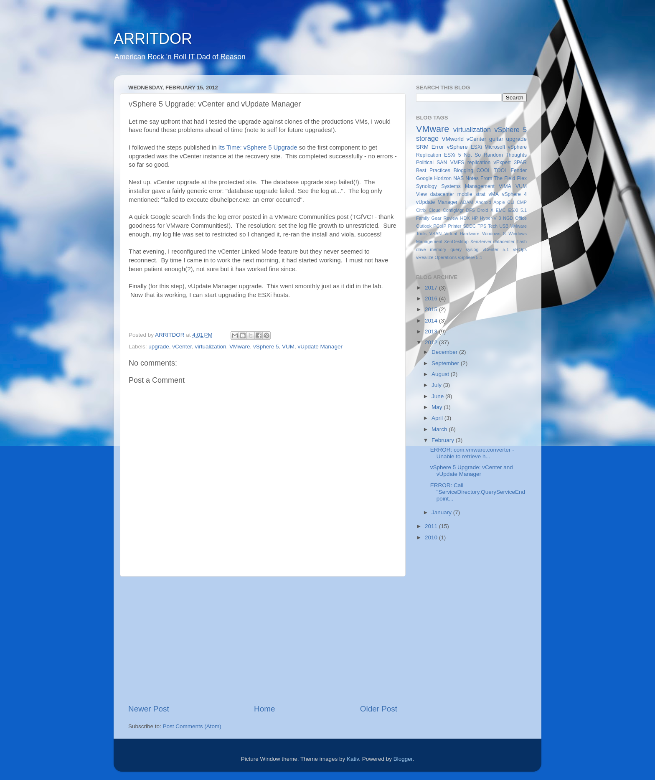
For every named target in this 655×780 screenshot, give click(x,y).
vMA (494, 194)
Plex (522, 178)
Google (424, 178)
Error (438, 147)
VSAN (435, 233)
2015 (432, 309)
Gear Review (445, 218)
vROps (520, 249)
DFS (470, 210)
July (437, 385)
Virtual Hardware (462, 233)
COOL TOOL (492, 170)
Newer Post (148, 708)
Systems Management (468, 186)
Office (521, 218)
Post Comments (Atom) (192, 726)
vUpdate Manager (320, 346)
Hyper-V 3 (490, 218)
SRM (422, 147)
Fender (519, 170)
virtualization (210, 346)
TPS (481, 226)
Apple (499, 202)
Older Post (378, 708)
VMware (239, 346)
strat (480, 194)
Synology (426, 186)
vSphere (457, 147)
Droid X (485, 210)
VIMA (505, 186)
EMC (501, 210)
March (440, 429)
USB (503, 226)
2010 (432, 537)
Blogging (463, 170)
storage (427, 138)
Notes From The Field (490, 178)
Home (264, 708)
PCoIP (439, 226)
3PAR (520, 162)
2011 (432, 526)
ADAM (466, 202)
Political (425, 162)
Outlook (424, 226)
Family (422, 218)
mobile (464, 194)
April (438, 418)
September (446, 363)
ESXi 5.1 (517, 210)
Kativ (353, 759)
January (442, 512)
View (421, 194)
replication (478, 162)
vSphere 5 (266, 346)
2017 (432, 288)
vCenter (182, 346)
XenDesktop (456, 241)
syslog (472, 249)
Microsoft (495, 147)
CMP (522, 202)
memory (438, 249)
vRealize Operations (436, 257)
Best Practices (433, 170)
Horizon (443, 178)
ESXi (476, 147)
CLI (511, 202)
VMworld (453, 139)
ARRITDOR (153, 38)
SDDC (469, 226)
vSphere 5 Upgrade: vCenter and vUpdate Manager (471, 470)
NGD (508, 218)
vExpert (502, 162)
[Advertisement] (262, 640)
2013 (432, 331)
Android (483, 202)
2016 (432, 298)
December (445, 352)
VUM (288, 346)
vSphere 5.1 (470, 257)
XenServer (481, 241)
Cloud (434, 210)
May (438, 407)
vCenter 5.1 (495, 249)
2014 (432, 321)
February (444, 440)
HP (475, 218)
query (456, 249)
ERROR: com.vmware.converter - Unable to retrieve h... (472, 453)
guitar (496, 139)
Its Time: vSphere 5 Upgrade (257, 147)
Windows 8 (493, 233)
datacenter (442, 194)
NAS (458, 178)
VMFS (457, 162)
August (441, 374)
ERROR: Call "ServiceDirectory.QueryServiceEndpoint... (477, 492)
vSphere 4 (514, 194)
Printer (455, 226)
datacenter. (504, 241)
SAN (442, 162)
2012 (432, 342)
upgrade (158, 346)
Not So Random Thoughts (495, 155)
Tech (493, 226)
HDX (465, 218)
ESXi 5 (452, 155)
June (438, 396)
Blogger (403, 759)
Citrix (421, 210)
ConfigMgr (453, 210)
